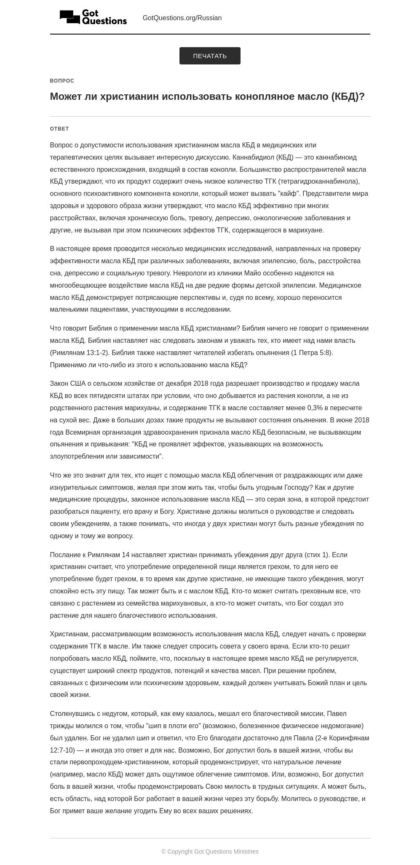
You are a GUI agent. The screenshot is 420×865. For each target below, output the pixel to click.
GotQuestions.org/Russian (182, 17)
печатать (210, 55)
